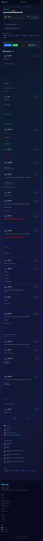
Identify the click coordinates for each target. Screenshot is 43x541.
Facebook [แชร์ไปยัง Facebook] (8, 45)
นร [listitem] (28, 35)
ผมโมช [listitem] (25, 35)
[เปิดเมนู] (40, 2)
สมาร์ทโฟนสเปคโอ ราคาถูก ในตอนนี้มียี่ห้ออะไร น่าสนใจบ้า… (21, 458)
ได (32, 470)
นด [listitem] (31, 35)
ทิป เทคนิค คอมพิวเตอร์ (5, 503)
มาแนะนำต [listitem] (5, 35)
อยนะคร (16, 470)
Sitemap (3, 519)
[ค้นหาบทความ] (23, 2)
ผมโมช (24, 470)
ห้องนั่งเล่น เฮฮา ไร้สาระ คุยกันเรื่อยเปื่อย (14, 6)
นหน (13, 470)
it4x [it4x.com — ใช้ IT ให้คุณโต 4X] (4, 2)
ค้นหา (2, 499)
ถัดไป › (27, 418)
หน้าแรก (4, 6)
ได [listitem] (34, 35)
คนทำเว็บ (2, 509)
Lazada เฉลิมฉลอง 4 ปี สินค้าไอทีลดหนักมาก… (21, 455)
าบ (20, 470)
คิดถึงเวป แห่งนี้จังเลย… (21, 444)
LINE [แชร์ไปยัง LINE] (15, 45)
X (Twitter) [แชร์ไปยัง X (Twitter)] (23, 45)
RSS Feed (3, 521)
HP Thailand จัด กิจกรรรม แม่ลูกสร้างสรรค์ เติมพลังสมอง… (21, 462)
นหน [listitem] (13, 35)
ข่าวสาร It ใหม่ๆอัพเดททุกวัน (6, 501)
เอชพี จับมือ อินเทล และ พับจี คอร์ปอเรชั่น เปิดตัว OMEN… (21, 451)
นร (26, 470)
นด (29, 470)
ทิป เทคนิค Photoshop (5, 505)
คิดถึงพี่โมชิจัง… (21, 447)
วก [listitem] (9, 35)
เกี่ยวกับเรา (3, 517)
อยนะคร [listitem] (17, 35)
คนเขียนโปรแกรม (4, 511)
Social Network (4, 507)
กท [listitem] (37, 35)
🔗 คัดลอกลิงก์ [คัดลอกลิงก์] (31, 45)
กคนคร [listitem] (5, 37)
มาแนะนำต (6, 470)
